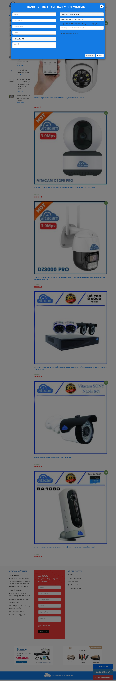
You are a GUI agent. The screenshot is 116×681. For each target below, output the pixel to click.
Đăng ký (89, 55)
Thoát (99, 55)
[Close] (102, 6)
